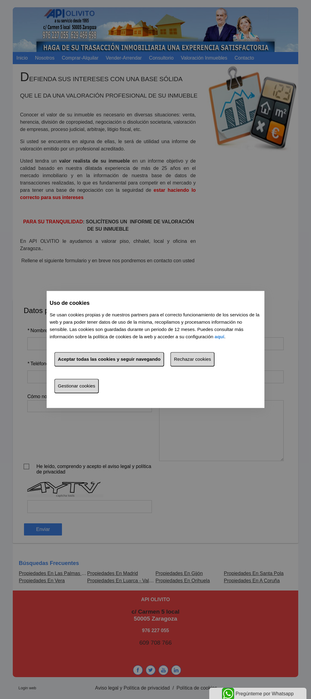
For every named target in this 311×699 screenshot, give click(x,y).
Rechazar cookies (192, 359)
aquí (219, 336)
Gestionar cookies (76, 386)
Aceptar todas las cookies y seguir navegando (109, 359)
